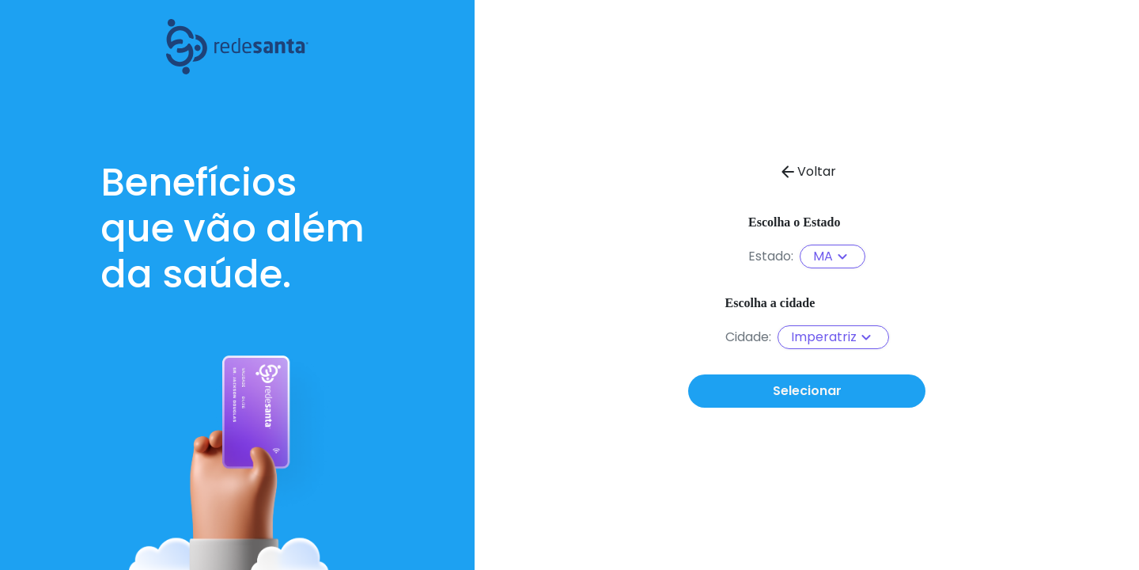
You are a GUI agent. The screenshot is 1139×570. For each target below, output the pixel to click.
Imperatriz (833, 337)
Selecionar (807, 391)
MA (832, 256)
